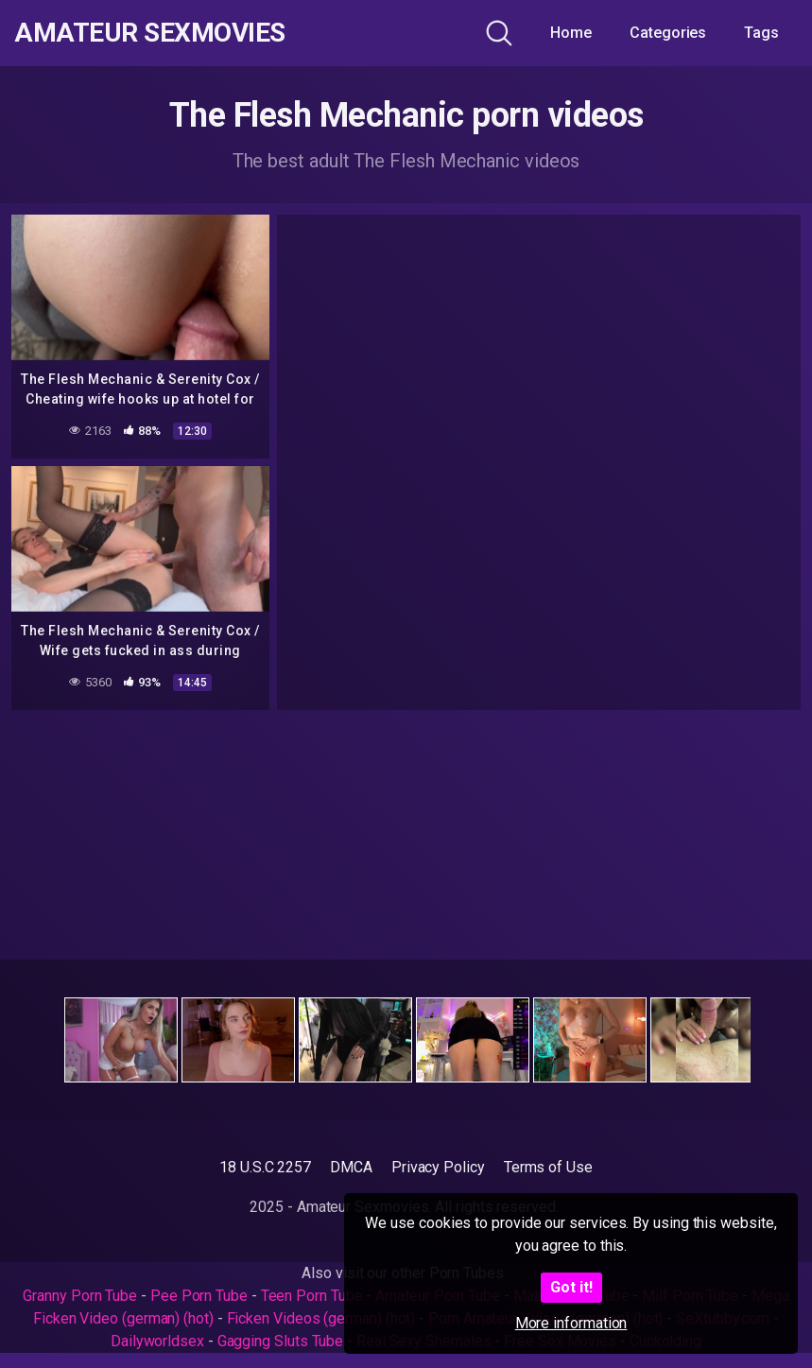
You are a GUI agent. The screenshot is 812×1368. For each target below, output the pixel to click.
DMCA (351, 1167)
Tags (761, 33)
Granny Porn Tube (80, 1296)
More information (571, 1323)
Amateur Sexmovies (149, 33)
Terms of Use (548, 1167)
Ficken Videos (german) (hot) (321, 1318)
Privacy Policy (438, 1167)
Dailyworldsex (157, 1341)
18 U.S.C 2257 (265, 1167)
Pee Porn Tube (199, 1296)
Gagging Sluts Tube (280, 1341)
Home (571, 33)
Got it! (571, 1287)
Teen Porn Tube (312, 1296)
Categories (668, 33)
